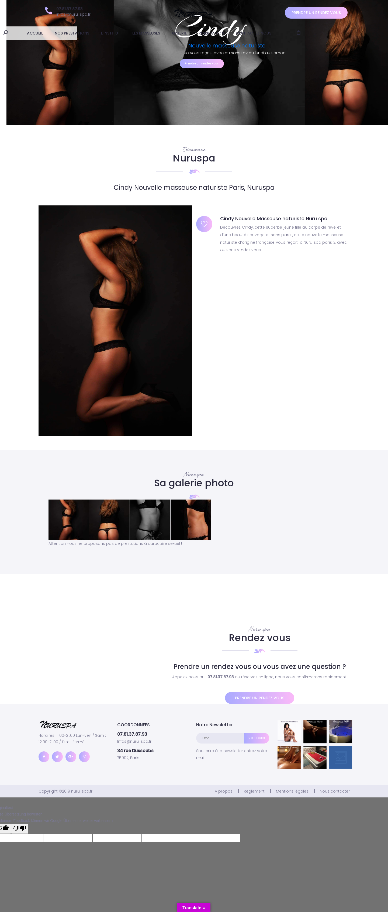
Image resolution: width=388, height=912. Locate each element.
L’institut (147, 33)
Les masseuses (182, 33)
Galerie (215, 33)
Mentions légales (292, 791)
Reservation (247, 33)
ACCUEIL (71, 33)
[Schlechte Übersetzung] (19, 829)
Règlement (254, 791)
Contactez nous (289, 33)
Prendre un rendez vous (316, 12)
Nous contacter (335, 791)
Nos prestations (108, 33)
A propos (224, 791)
